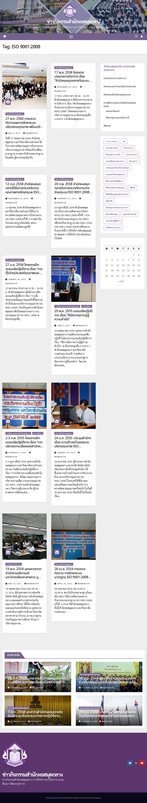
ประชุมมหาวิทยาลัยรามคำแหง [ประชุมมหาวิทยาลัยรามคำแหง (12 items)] (117, 167)
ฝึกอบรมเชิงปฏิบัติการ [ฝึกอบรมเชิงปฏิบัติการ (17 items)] (114, 181)
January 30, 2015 (17, 279)
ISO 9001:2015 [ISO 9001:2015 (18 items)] (112, 148)
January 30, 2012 (66, 452)
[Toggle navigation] (71, 36)
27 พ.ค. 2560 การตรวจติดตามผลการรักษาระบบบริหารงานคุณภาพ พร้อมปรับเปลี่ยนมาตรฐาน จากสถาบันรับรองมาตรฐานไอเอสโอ (23, 127)
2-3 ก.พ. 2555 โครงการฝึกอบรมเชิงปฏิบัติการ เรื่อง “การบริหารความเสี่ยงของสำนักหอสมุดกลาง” (23, 444)
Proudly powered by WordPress (59, 797)
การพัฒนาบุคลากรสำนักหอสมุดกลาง (67, 306)
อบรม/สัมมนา (86, 306)
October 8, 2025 (90, 721)
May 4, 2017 (14, 133)
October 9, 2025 (18, 721)
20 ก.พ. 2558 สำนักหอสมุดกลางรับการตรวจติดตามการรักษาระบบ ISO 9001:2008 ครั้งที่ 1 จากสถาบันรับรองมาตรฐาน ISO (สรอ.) (72, 192)
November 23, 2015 (67, 87)
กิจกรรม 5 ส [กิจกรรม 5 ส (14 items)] (128, 148)
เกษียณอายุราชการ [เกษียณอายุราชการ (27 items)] (113, 227)
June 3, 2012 (64, 325)
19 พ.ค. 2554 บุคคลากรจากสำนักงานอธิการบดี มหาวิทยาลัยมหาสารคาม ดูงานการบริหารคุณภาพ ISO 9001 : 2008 (23, 577)
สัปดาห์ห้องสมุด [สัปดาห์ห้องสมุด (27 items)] (112, 214)
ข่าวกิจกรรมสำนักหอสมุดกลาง (73, 21)
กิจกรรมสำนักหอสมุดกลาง (14, 114)
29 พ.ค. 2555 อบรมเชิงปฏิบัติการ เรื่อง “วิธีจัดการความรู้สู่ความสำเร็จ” (73, 315)
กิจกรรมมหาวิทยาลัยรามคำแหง (120, 86)
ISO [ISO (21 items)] (124, 141)
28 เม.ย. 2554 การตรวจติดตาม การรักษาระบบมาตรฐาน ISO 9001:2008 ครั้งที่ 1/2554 (71, 575)
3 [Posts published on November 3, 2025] (106, 259)
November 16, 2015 (18, 198)
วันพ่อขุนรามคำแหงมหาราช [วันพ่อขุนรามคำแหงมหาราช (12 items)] (117, 207)
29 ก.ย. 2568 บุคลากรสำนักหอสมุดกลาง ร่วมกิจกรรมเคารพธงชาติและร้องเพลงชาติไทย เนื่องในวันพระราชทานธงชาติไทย (108, 716)
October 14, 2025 (90, 687)
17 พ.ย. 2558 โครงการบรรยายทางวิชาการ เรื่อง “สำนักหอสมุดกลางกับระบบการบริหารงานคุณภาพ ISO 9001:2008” (71, 80)
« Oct (121, 281)
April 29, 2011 (65, 583)
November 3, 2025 (19, 687)
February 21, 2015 (67, 198)
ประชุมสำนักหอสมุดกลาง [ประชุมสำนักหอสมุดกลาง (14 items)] (115, 174)
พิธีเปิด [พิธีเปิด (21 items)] (132, 187)
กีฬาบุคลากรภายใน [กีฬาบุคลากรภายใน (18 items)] (113, 154)
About (107, 126)
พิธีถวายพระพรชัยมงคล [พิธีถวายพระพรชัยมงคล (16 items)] (115, 187)
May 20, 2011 (15, 583)
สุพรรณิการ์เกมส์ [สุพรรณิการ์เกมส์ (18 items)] (129, 214)
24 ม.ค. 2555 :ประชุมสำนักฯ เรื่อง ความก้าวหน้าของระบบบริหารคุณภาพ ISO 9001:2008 (72, 444)
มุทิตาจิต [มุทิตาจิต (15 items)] (109, 201)
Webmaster (30, 133)
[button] (136, 36)
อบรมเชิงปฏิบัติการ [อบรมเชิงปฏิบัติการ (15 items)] (113, 221)
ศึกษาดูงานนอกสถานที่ (117, 117)
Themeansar (95, 797)
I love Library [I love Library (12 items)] (111, 141)
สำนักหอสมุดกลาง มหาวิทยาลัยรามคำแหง (119, 68)
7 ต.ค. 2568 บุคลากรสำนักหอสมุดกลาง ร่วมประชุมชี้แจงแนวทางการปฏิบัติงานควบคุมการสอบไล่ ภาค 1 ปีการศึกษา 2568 (37, 716)
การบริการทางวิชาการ (13, 564)
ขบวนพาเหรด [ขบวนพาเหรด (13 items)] (131, 154)
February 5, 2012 (17, 452)
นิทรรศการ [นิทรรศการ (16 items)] (133, 161)
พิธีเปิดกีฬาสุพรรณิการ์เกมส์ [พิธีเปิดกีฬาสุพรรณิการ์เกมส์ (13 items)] (116, 194)
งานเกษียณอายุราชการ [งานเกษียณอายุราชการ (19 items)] (115, 161)
